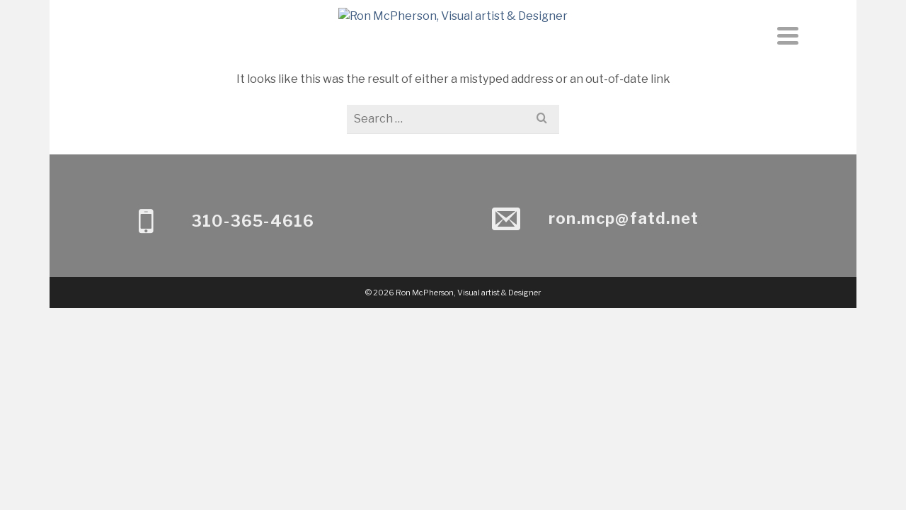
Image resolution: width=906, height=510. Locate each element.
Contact (504, 79)
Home (391, 79)
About (443, 79)
